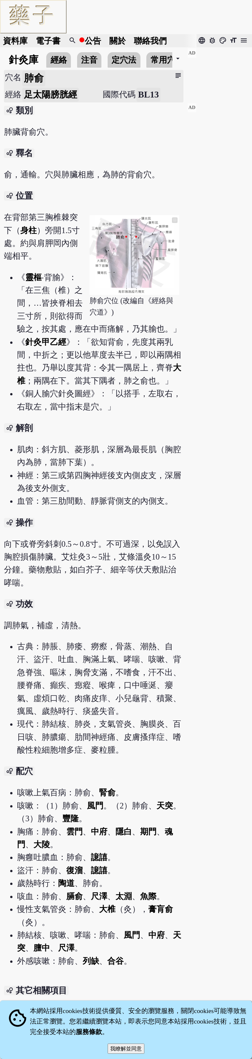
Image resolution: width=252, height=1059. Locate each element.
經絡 (59, 59)
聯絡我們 (150, 40)
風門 (95, 805)
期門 (148, 831)
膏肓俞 (160, 909)
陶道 (66, 883)
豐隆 (70, 818)
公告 (93, 40)
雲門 (74, 831)
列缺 (91, 961)
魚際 (148, 896)
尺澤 (99, 896)
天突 (165, 805)
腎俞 (107, 792)
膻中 (41, 947)
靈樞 (33, 277)
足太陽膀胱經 (50, 94)
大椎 (107, 909)
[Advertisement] (219, 72)
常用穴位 (167, 59)
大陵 (41, 844)
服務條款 (89, 1031)
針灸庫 (23, 60)
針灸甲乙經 (45, 342)
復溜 (74, 870)
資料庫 (15, 40)
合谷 (115, 961)
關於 (117, 40)
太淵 (124, 896)
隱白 (124, 831)
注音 (89, 59)
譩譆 (99, 857)
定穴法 (124, 59)
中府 (99, 831)
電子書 (48, 40)
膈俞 (74, 896)
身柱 (28, 230)
